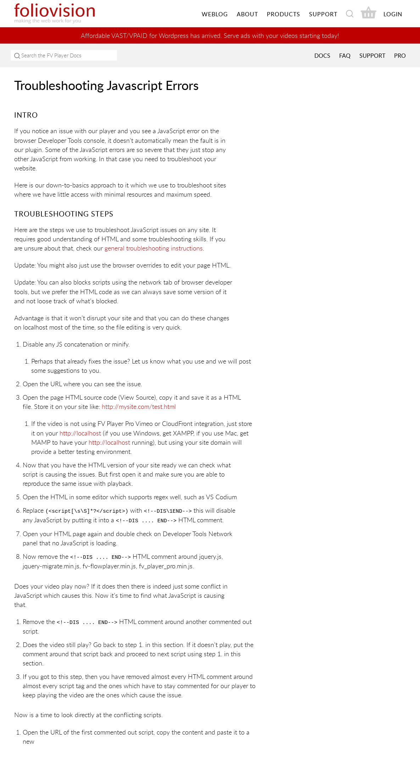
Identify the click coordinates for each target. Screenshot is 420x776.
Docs (322, 56)
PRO (400, 56)
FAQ (345, 56)
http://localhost (80, 432)
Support (372, 56)
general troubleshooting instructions (154, 248)
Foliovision (67, 13)
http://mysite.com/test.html (139, 406)
